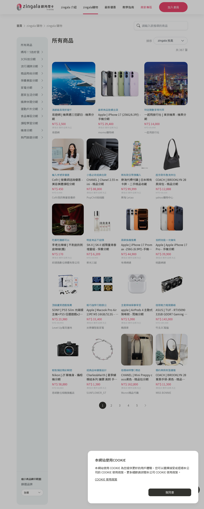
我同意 (170, 492)
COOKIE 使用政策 (106, 479)
